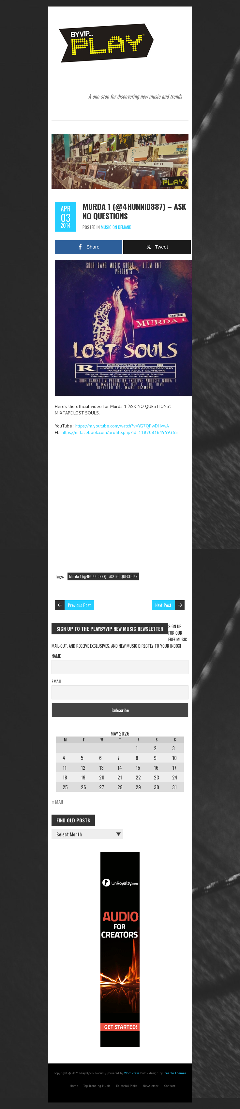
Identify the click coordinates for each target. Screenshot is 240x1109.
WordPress (131, 1073)
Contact (169, 1086)
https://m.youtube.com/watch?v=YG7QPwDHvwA (122, 426)
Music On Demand (116, 227)
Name (56, 655)
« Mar (57, 801)
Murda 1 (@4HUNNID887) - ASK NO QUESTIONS (103, 576)
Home (74, 1086)
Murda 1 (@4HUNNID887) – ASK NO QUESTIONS (134, 211)
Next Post (163, 605)
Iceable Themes (175, 1073)
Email (57, 681)
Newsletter (150, 1086)
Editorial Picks (126, 1086)
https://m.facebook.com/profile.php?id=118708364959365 (120, 432)
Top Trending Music (96, 1086)
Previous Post (79, 605)
